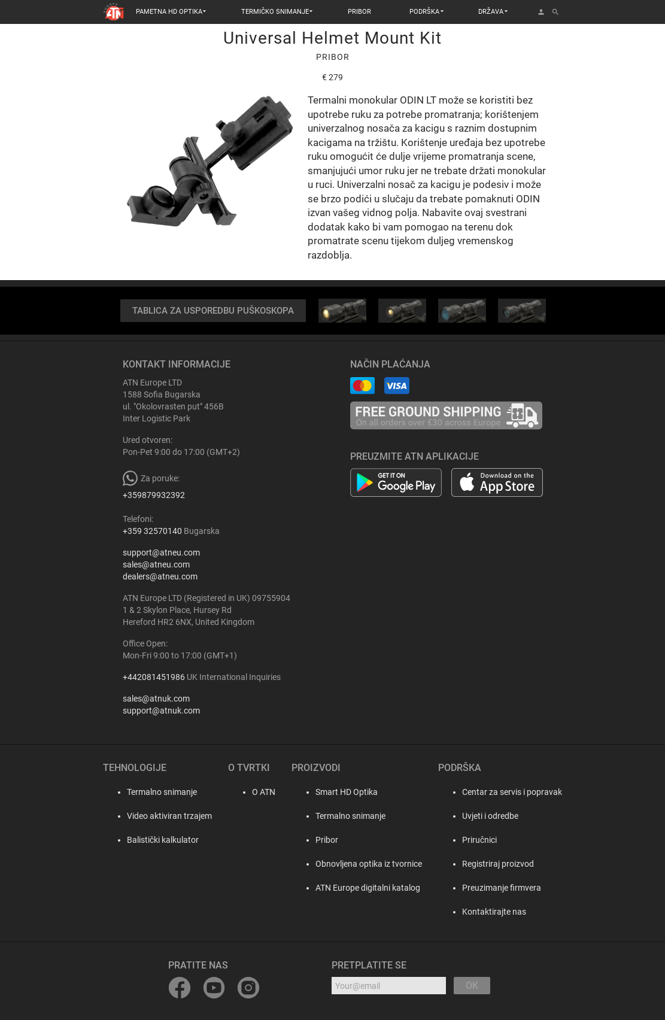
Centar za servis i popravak (512, 792)
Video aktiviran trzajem (157, 816)
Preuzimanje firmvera (501, 888)
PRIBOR (359, 12)
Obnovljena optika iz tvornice (367, 864)
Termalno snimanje (150, 792)
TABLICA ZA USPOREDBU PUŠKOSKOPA (213, 311)
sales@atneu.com (156, 565)
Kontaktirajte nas (494, 912)
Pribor (325, 840)
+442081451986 (154, 677)
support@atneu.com (161, 553)
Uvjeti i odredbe (490, 816)
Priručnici (479, 840)
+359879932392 (154, 495)
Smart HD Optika (345, 792)
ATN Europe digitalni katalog (366, 888)
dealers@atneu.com (160, 577)
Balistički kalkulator (151, 840)
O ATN (253, 792)
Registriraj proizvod (498, 864)
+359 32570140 (152, 531)
